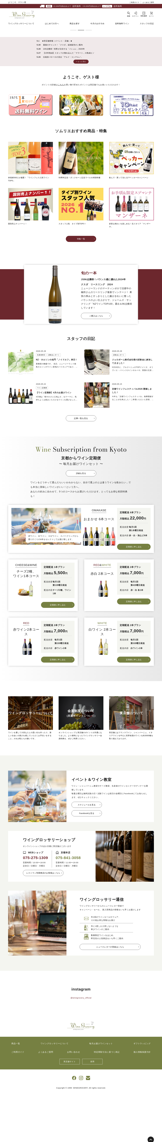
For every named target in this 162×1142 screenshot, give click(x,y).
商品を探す (75, 27)
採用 (92, 1111)
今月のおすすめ (97, 27)
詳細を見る (81, 523)
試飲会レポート (54, 405)
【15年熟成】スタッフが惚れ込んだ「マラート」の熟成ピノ (68, 103)
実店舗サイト (70, 1111)
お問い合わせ (73, 1102)
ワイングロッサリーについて (21, 27)
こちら (61, 135)
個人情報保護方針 (142, 1102)
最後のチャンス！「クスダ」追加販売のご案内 (63, 95)
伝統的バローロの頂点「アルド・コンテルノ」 (63, 107)
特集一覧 (81, 289)
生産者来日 (41, 405)
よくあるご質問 (148, 2)
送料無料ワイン (122, 27)
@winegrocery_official (81, 1048)
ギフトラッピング (142, 1093)
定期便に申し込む (134, 597)
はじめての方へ (52, 27)
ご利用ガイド (134, 2)
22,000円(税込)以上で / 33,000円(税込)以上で (81, 6)
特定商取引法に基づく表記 (107, 1102)
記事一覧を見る (81, 468)
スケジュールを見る (87, 855)
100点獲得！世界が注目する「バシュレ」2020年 (64, 99)
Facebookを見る (86, 863)
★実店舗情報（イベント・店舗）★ (57, 91)
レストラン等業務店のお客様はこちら (43, 923)
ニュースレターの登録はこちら (110, 997)
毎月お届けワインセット (101, 1093)
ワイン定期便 (42, 438)
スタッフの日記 (147, 27)
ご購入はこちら (96, 366)
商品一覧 (15, 1093)
